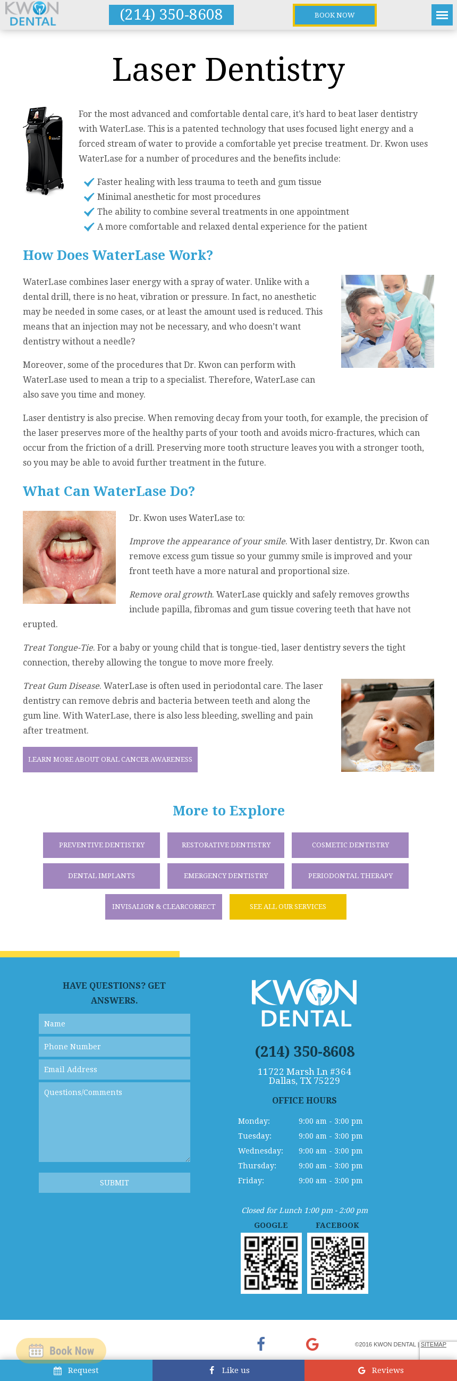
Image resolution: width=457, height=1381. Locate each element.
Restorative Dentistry (226, 845)
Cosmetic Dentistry (350, 845)
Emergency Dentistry (226, 876)
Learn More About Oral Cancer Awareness (110, 759)
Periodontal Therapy (350, 876)
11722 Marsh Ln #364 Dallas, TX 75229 (304, 1076)
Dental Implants (101, 876)
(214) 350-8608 (171, 14)
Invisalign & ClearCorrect (164, 907)
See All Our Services (288, 907)
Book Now (335, 15)
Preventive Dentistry (102, 845)
